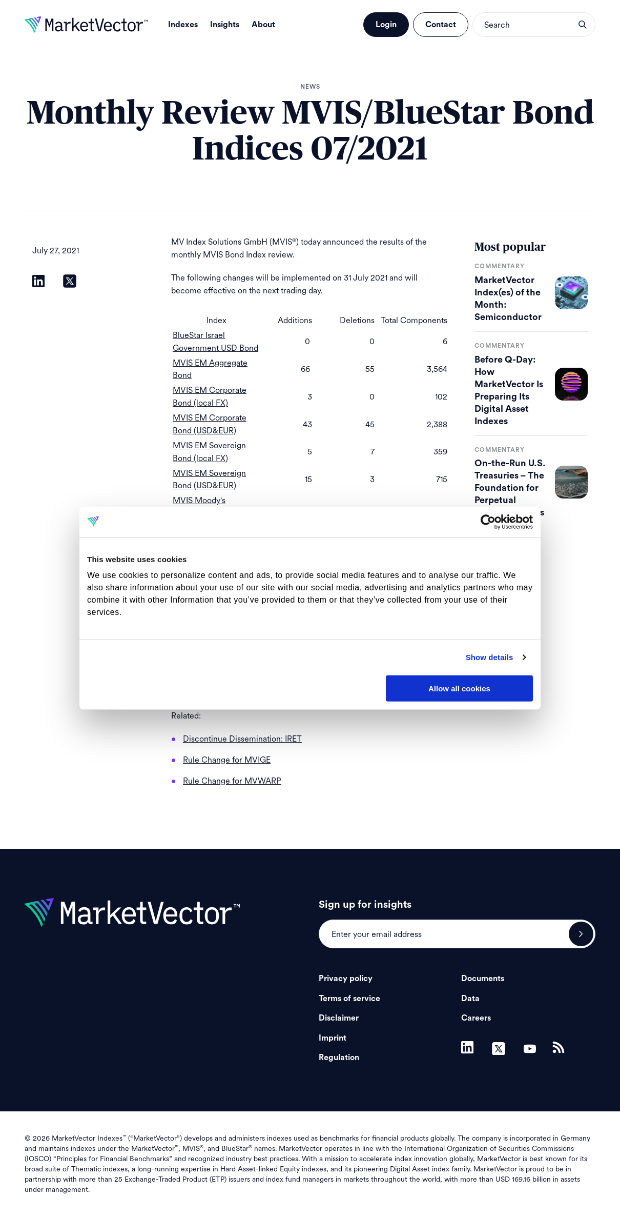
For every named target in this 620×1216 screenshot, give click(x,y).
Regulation (339, 1057)
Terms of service (349, 998)
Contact (440, 25)
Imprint (332, 1038)
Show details (489, 657)
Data (470, 998)
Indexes (183, 25)
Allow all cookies (459, 688)
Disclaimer (339, 1018)
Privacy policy (346, 978)
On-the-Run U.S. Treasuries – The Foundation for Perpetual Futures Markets (510, 488)
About (263, 25)
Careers (476, 1018)
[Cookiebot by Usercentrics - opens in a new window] (488, 521)
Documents (482, 978)
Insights (224, 25)
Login (386, 25)
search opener (582, 25)
